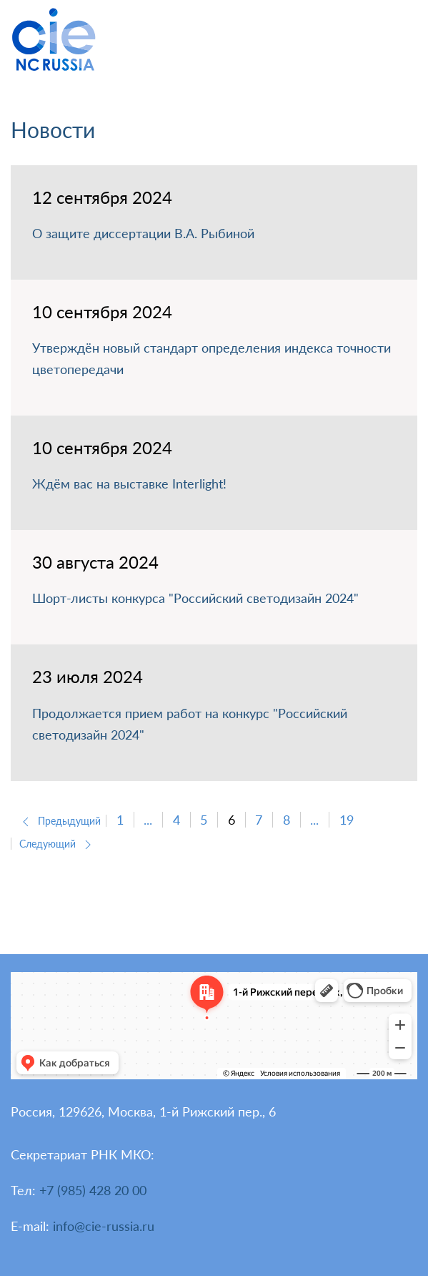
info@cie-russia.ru (103, 1226)
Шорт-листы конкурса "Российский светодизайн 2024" (195, 598)
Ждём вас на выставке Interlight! (129, 483)
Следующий (57, 844)
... (148, 820)
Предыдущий (60, 821)
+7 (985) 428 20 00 (92, 1190)
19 (346, 820)
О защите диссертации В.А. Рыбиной (143, 233)
